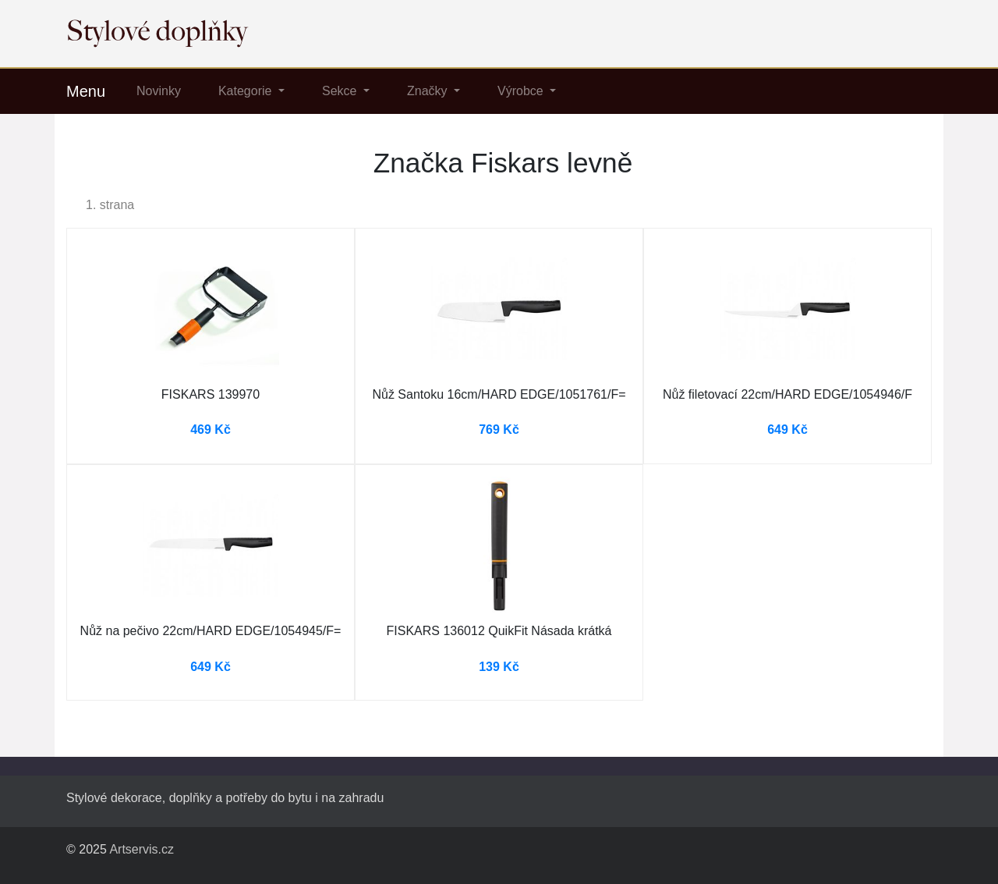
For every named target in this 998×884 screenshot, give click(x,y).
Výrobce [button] (522, 91)
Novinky (158, 91)
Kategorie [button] (246, 91)
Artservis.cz (141, 849)
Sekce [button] (341, 91)
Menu (85, 91)
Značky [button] (429, 91)
